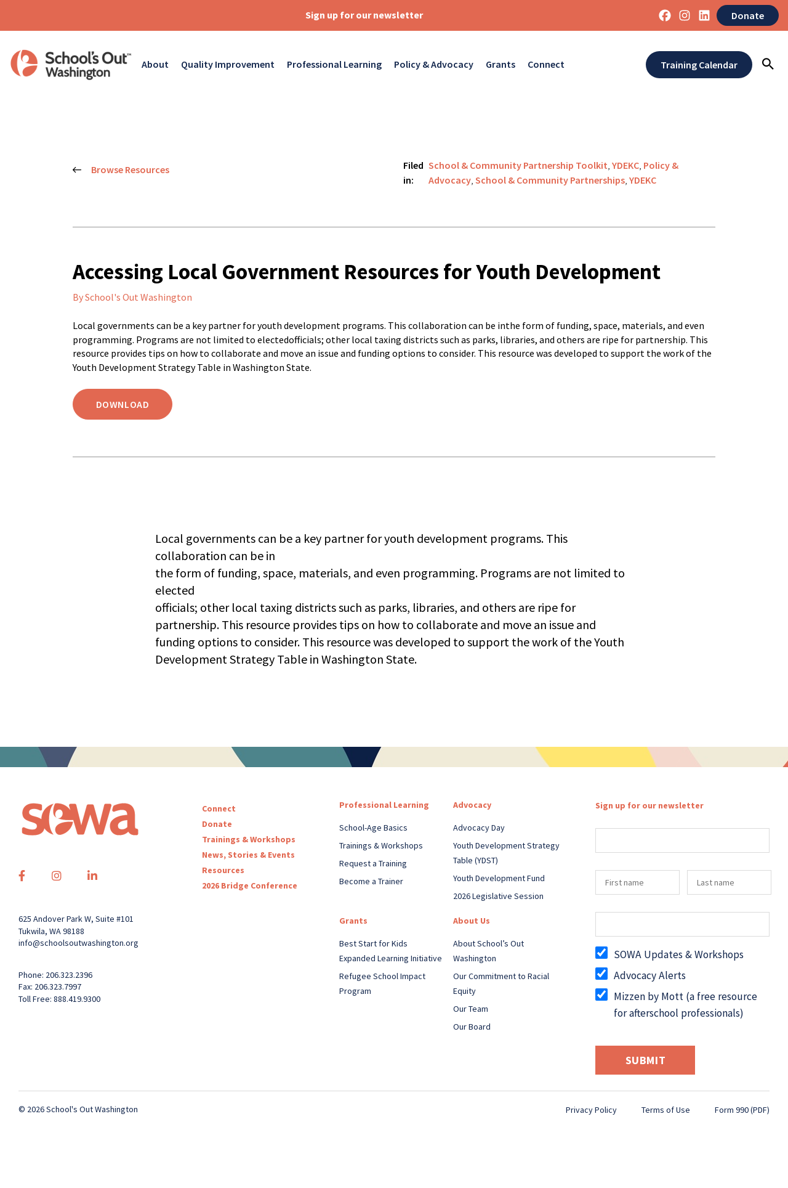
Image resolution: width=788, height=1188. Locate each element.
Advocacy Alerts (650, 975)
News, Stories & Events (248, 854)
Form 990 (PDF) (742, 1109)
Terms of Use (665, 1109)
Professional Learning (334, 64)
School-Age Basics (373, 827)
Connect (546, 64)
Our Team (470, 1008)
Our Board (472, 1026)
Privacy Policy (591, 1109)
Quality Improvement (228, 64)
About (155, 64)
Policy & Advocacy (433, 64)
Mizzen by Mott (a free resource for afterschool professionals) (685, 1004)
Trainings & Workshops (249, 839)
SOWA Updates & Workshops (679, 954)
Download (123, 404)
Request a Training (373, 863)
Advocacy (472, 804)
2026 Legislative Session (498, 895)
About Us (471, 920)
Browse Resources (121, 170)
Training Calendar (699, 65)
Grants (500, 64)
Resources (223, 870)
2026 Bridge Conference (249, 885)
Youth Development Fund (499, 878)
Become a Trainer (371, 881)
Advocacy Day (479, 827)
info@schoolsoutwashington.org (78, 942)
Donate (747, 15)
